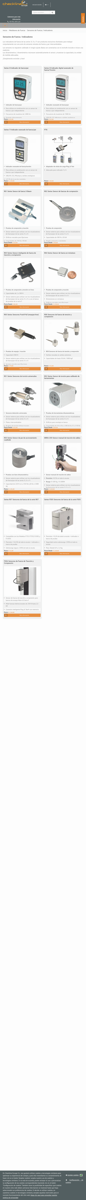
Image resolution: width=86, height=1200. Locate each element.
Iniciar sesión (37, 5)
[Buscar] (52, 12)
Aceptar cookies (75, 1175)
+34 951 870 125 (13, 19)
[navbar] (5, 25)
